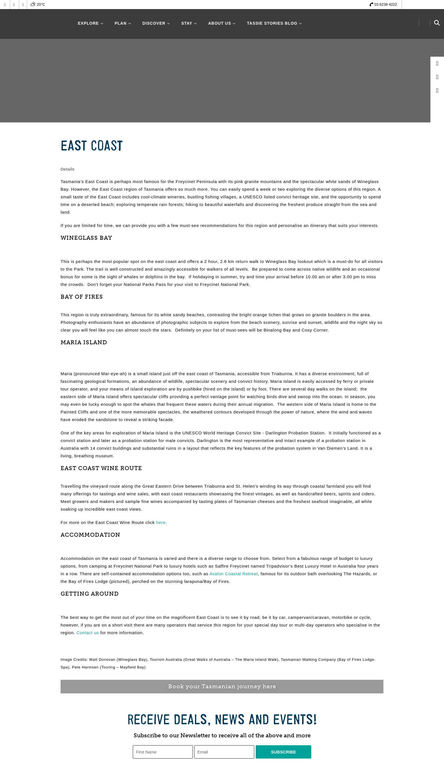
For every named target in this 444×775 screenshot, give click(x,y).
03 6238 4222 (385, 4)
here (160, 522)
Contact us (87, 632)
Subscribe (283, 751)
